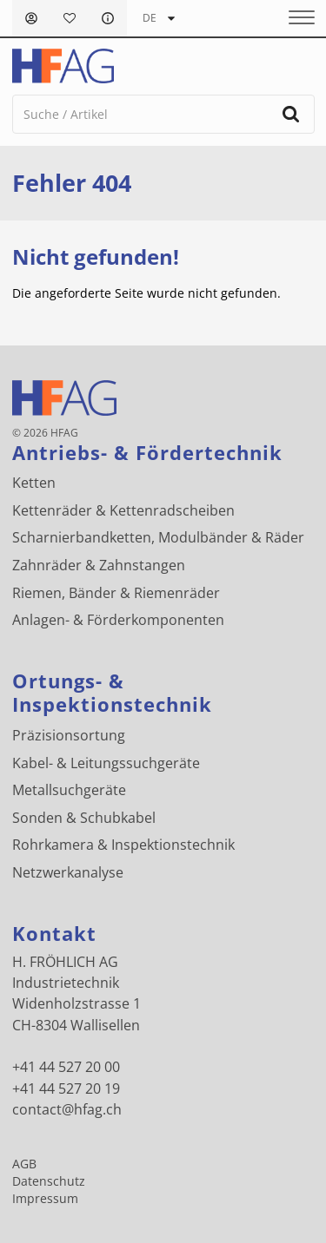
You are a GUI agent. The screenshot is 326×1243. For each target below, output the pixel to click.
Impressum (45, 1199)
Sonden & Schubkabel (84, 817)
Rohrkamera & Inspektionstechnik (123, 844)
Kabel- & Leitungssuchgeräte (106, 763)
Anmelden (31, 18)
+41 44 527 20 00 (66, 1066)
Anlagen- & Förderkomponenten (118, 619)
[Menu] (295, 18)
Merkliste (69, 18)
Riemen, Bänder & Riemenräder (116, 592)
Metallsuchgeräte (69, 789)
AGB (24, 1164)
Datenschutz (48, 1181)
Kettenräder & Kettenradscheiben (123, 510)
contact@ (67, 1109)
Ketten (34, 482)
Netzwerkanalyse (67, 872)
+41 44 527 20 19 (66, 1088)
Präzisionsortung (68, 735)
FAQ (108, 18)
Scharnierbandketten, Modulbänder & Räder (158, 537)
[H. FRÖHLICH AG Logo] (63, 66)
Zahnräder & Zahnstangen (98, 565)
